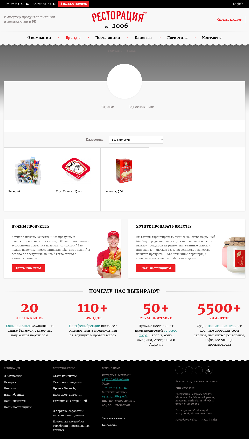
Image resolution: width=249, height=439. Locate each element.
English (238, 4)
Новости (10, 388)
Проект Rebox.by (64, 388)
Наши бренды (14, 394)
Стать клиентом (28, 268)
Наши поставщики (18, 407)
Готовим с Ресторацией (70, 401)
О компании (13, 376)
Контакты (109, 424)
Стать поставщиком (156, 268)
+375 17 (14, 4)
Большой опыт (18, 326)
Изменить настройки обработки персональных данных (71, 426)
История (10, 382)
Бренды (131, 50)
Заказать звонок (73, 3)
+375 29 (43, 4)
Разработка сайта (186, 419)
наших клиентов (222, 326)
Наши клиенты (15, 401)
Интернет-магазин (67, 394)
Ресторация (115, 50)
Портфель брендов (84, 326)
